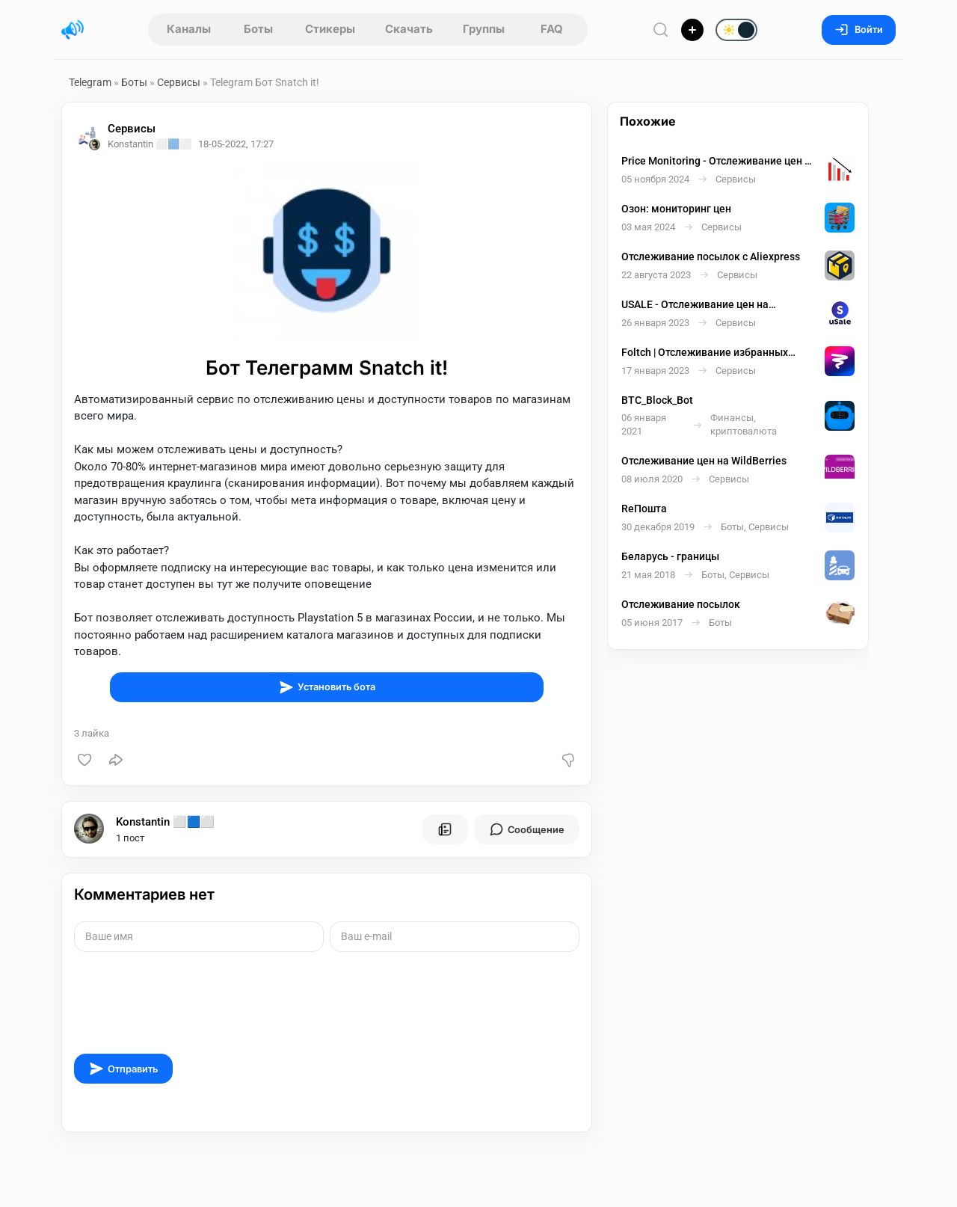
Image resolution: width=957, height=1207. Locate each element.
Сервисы (178, 82)
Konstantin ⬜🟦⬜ (165, 822)
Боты (258, 29)
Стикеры (330, 29)
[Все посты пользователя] (444, 829)
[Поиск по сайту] (661, 29)
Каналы (189, 29)
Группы (484, 29)
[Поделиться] (115, 759)
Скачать (409, 29)
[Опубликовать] (692, 30)
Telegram (90, 82)
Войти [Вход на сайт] (858, 29)
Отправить (123, 1068)
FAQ (552, 29)
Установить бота (327, 687)
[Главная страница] (72, 30)
